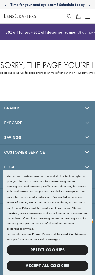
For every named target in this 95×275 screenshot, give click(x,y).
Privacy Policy (62, 197)
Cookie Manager (49, 239)
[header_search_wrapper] (69, 16)
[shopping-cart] (78, 16)
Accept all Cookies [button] (47, 265)
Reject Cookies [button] (47, 250)
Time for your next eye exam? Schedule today (54, 4)
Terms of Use (15, 202)
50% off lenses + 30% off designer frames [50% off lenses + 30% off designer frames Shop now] (47, 32)
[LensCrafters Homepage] (20, 16)
